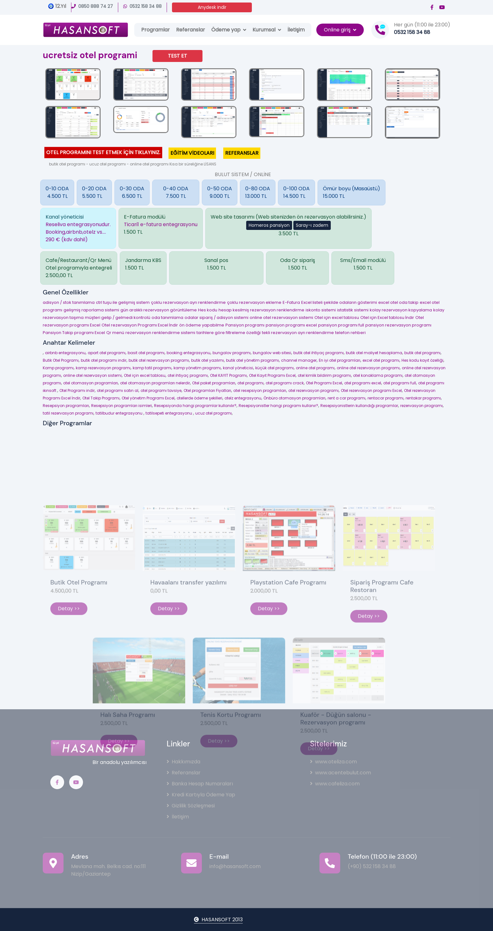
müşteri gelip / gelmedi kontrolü (117, 318)
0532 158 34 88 (142, 6)
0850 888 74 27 (92, 6)
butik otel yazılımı (207, 360)
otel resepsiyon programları (259, 390)
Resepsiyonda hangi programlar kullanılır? (195, 405)
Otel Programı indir (77, 390)
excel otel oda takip (398, 302)
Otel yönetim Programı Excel (148, 398)
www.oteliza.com (333, 761)
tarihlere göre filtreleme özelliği (229, 333)
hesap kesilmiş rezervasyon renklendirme (261, 310)
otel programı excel (362, 383)
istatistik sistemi (352, 310)
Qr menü (115, 333)
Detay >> (69, 666)
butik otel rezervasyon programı (159, 360)
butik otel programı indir (103, 360)
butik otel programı (422, 352)
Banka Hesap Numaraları (200, 783)
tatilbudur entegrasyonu (119, 413)
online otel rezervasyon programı (368, 368)
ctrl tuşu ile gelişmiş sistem (123, 302)
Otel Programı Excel (324, 383)
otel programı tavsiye (161, 390)
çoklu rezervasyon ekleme (254, 302)
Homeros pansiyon (269, 225)
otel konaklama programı (377, 375)
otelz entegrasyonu (242, 398)
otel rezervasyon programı (313, 390)
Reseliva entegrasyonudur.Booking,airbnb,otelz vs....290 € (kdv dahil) (78, 232)
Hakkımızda (183, 761)
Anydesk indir (212, 7)
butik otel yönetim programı (252, 360)
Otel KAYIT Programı (228, 375)
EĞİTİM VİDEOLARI (192, 153)
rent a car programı (346, 398)
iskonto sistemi (321, 310)
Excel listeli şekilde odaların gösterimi (339, 302)
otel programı (250, 383)
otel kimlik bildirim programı (324, 375)
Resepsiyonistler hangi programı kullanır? (278, 405)
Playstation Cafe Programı (288, 640)
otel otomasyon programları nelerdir (155, 383)
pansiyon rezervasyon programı (398, 325)
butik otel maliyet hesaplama (374, 352)
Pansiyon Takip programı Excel (74, 333)
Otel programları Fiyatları (207, 390)
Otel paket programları (213, 383)
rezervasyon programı (421, 405)
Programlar (155, 29)
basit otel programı (146, 352)
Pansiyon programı (244, 325)
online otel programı (315, 368)
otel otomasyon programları (90, 383)
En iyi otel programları (339, 360)
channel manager (299, 360)
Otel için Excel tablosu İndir (387, 318)
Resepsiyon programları (66, 405)
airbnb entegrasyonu (65, 352)
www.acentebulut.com (340, 772)
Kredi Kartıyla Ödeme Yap (201, 794)
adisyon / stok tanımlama (69, 302)
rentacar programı (385, 398)
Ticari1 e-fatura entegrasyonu (160, 224)
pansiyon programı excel (291, 325)
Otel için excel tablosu (336, 318)
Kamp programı (58, 368)
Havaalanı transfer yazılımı (188, 640)
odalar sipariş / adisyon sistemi (216, 318)
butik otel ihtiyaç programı (318, 352)
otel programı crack (285, 383)
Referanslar (190, 29)
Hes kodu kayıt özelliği (422, 360)
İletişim (296, 29)
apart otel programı (106, 352)
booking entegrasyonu (188, 352)
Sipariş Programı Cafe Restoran (381, 643)
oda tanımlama (167, 318)
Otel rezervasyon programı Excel (371, 390)
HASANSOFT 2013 (218, 919)
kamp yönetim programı (197, 368)
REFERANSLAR (241, 153)
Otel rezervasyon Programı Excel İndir (140, 325)
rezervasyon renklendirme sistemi (160, 333)
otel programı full (399, 383)
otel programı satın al (117, 390)
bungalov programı (232, 352)
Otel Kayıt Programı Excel (272, 375)
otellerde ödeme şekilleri (199, 398)
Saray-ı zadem (312, 225)
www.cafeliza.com (335, 783)
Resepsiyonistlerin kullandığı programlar (359, 405)
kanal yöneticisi (238, 368)
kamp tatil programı (152, 368)
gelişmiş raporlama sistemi (91, 310)
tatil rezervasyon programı (68, 413)
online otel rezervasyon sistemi (281, 318)
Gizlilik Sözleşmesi (191, 805)
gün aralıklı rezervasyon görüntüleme (158, 310)
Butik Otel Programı (61, 360)
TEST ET (177, 55)
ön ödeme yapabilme (201, 325)
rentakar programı (423, 398)
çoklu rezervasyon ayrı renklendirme (188, 302)
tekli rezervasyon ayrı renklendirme (298, 333)
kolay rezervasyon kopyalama (401, 310)
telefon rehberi (350, 333)
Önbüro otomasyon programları (294, 398)
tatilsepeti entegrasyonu (169, 413)
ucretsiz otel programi (90, 55)
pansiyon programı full (341, 325)
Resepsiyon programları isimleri (121, 405)
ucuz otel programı (213, 413)
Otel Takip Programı (100, 398)
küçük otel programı (274, 368)
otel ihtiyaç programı (188, 375)
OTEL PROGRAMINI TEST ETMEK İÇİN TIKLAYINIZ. (103, 152)
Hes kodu (207, 310)
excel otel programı (381, 360)
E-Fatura (291, 302)
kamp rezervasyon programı (103, 368)
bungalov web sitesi (272, 352)
